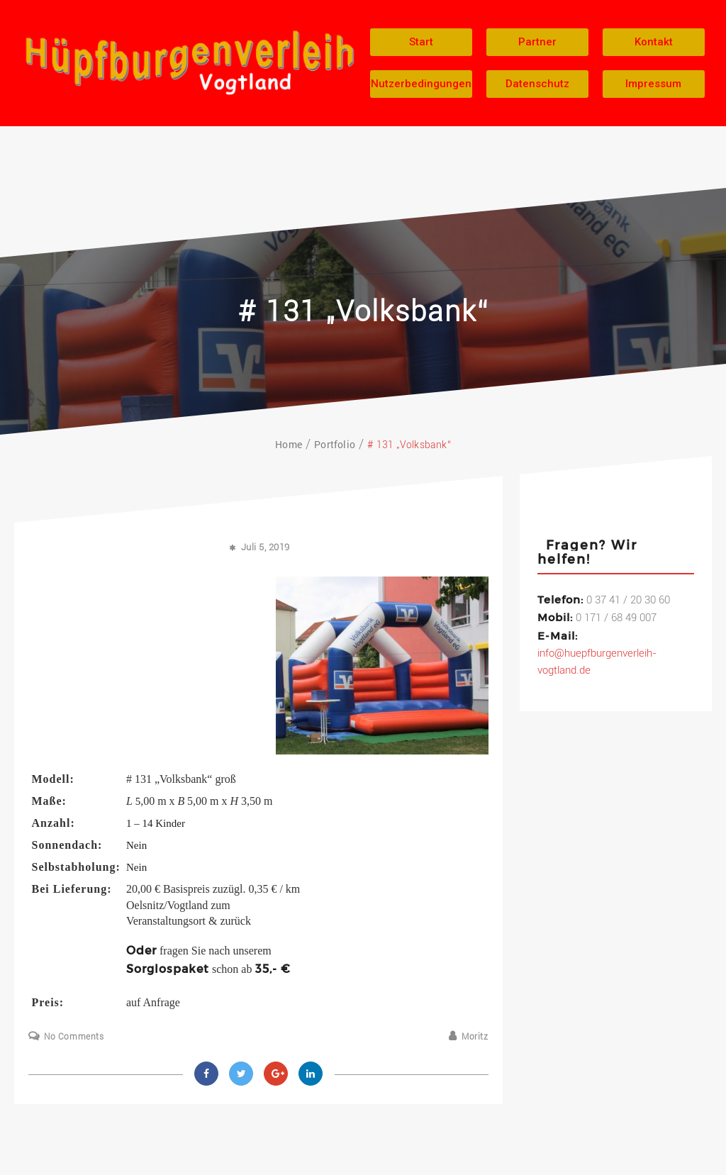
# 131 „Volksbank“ (363, 311)
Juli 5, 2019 (265, 547)
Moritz (475, 1037)
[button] (421, 42)
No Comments (74, 1037)
